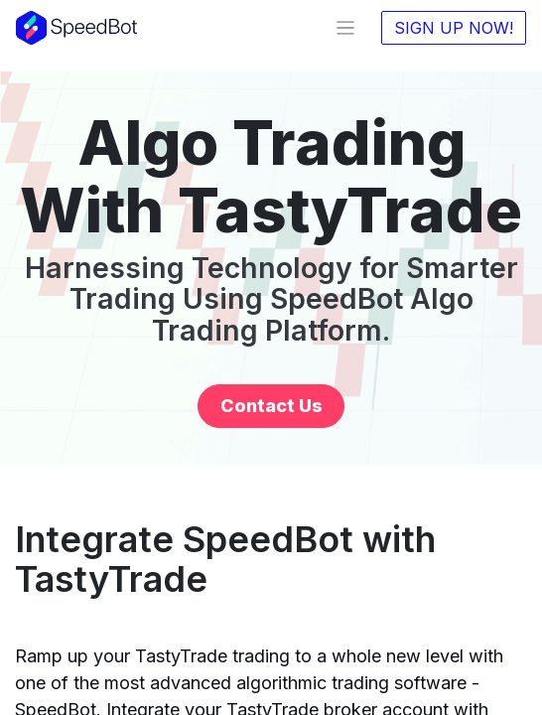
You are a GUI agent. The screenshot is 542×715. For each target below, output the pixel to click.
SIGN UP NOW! (453, 28)
